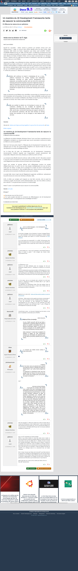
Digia (47, 133)
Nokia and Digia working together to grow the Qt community (27, 133)
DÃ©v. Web (43, 3)
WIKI (53, 5)
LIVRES (25, 5)
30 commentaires (28, 35)
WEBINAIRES (20, 5)
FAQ (19, 1)
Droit (54, 1)
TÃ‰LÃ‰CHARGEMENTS (34, 5)
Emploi (42, 1)
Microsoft (34, 3)
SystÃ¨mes (75, 3)
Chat (28, 1)
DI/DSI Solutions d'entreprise (14, 3)
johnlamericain (10, 385)
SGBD (60, 3)
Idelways (20, 35)
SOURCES (43, 5)
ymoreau (10, 274)
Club (58, 1)
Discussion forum (66, 38)
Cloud (23, 3)
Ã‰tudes (48, 1)
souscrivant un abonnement (34, 216)
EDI (49, 3)
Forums (7, 1)
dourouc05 (10, 335)
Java (39, 3)
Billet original (7, 136)
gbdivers (10, 248)
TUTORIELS (10, 5)
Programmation (54, 3)
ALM (30, 3)
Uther (10, 371)
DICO (57, 5)
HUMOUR (61, 5)
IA (26, 3)
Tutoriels (14, 1)
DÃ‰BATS (48, 5)
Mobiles (69, 3)
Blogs (24, 1)
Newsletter (35, 1)
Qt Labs (10, 197)
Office (64, 3)
